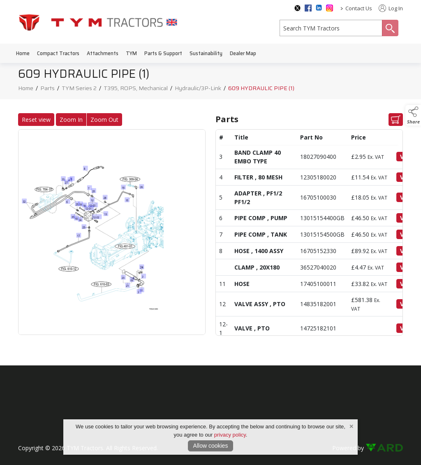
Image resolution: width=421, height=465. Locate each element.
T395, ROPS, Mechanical (136, 90)
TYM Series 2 (79, 90)
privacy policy (230, 435)
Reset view (33, 119)
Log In (391, 8)
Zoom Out (101, 119)
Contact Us (358, 8)
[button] (413, 115)
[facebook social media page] (308, 8)
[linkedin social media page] (318, 8)
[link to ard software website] (384, 448)
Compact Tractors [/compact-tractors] (58, 53)
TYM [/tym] (131, 53)
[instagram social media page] (329, 8)
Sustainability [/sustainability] (206, 53)
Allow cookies (210, 445)
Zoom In (67, 119)
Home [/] (23, 53)
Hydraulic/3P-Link (198, 90)
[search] (331, 28)
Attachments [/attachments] (102, 53)
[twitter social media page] (297, 8)
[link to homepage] (98, 22)
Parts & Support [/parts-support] (163, 53)
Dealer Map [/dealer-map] (243, 53)
